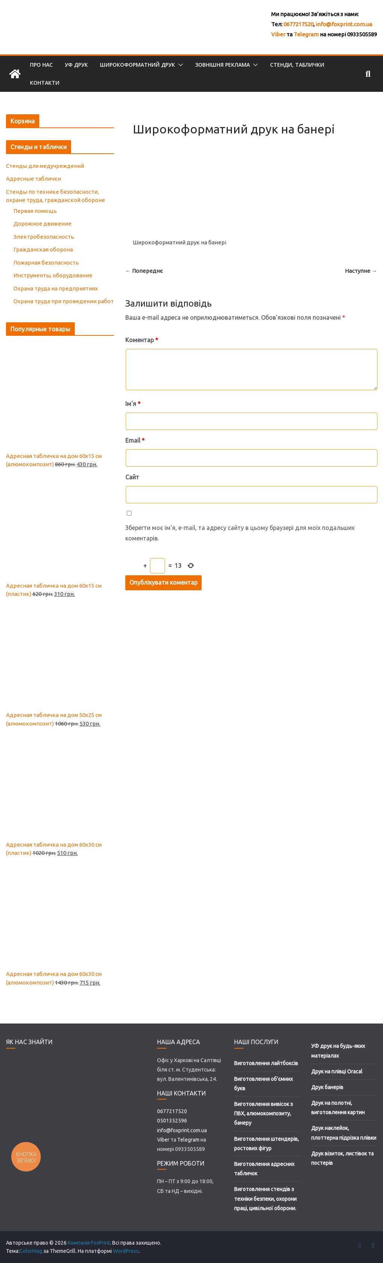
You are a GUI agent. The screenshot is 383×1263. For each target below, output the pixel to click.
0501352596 (172, 1121)
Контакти (44, 82)
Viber (278, 34)
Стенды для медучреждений (45, 166)
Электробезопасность (43, 236)
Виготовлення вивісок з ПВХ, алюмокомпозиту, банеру (263, 1113)
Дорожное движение (42, 223)
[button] (179, 65)
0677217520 (298, 24)
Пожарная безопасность (46, 262)
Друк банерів (327, 1087)
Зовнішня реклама (222, 64)
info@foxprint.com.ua (344, 24)
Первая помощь (35, 211)
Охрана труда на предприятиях (55, 288)
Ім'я (133, 403)
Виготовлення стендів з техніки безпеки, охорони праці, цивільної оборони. (265, 1198)
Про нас (41, 64)
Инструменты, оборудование (52, 275)
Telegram (306, 34)
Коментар (141, 340)
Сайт (132, 477)
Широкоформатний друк (137, 64)
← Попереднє (144, 271)
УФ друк (76, 64)
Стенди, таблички (297, 64)
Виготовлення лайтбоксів (266, 1063)
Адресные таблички (33, 178)
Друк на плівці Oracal (336, 1071)
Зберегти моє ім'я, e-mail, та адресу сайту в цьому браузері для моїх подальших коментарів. (240, 533)
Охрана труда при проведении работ (63, 301)
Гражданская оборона (43, 249)
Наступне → (361, 271)
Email (135, 440)
